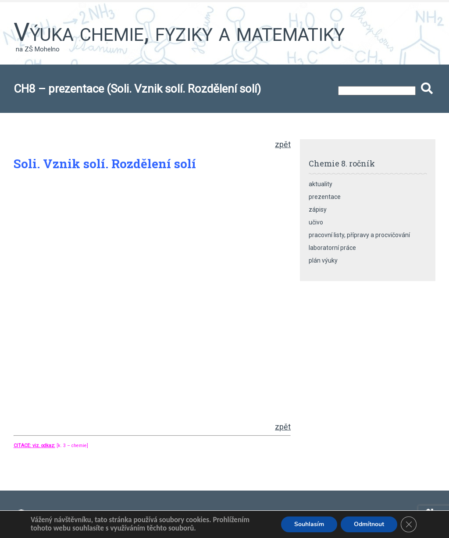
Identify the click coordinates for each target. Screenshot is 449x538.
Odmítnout (369, 524)
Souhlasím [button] (309, 524)
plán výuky (323, 260)
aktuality (320, 184)
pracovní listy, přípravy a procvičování (359, 234)
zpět (283, 144)
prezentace (325, 196)
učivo (316, 222)
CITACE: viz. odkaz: (34, 445)
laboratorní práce (332, 247)
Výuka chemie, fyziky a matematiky (179, 32)
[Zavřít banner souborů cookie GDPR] (409, 524)
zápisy (318, 209)
